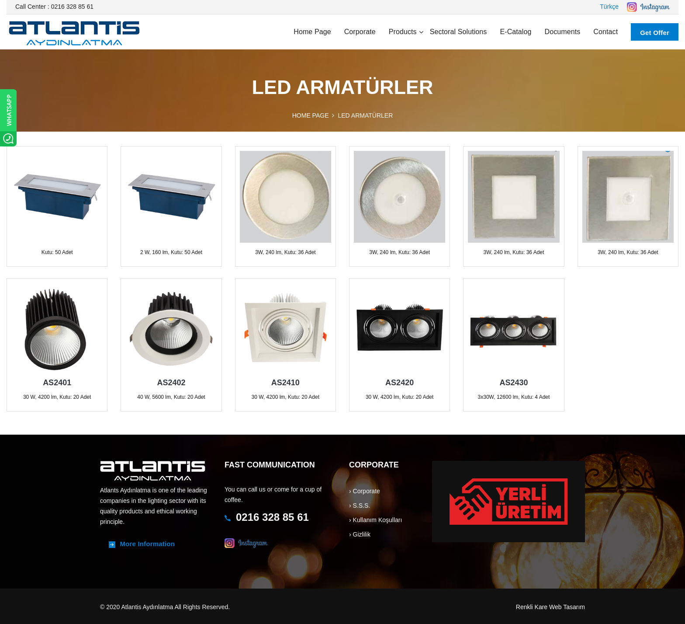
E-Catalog (515, 31)
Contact (605, 31)
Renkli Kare (531, 606)
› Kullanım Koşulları (375, 519)
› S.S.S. (359, 505)
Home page (312, 31)
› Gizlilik (359, 534)
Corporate (360, 31)
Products (403, 31)
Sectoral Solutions (458, 31)
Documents (563, 31)
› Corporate (364, 491)
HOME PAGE (310, 115)
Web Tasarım (567, 606)
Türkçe (609, 6)
